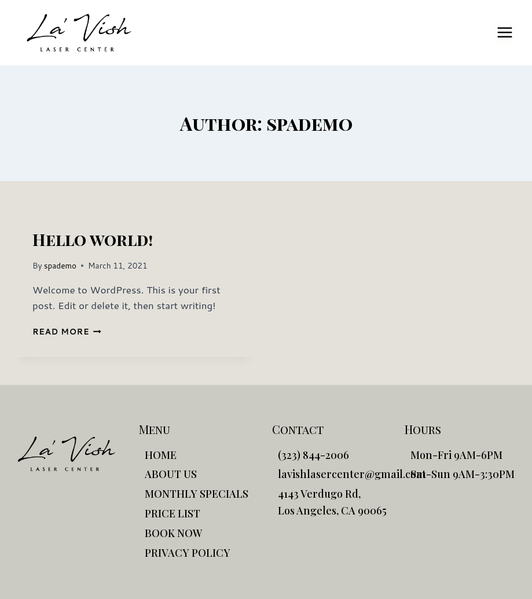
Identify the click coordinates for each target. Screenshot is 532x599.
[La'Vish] (79, 32)
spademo (60, 265)
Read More (66, 331)
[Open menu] (504, 33)
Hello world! (92, 239)
